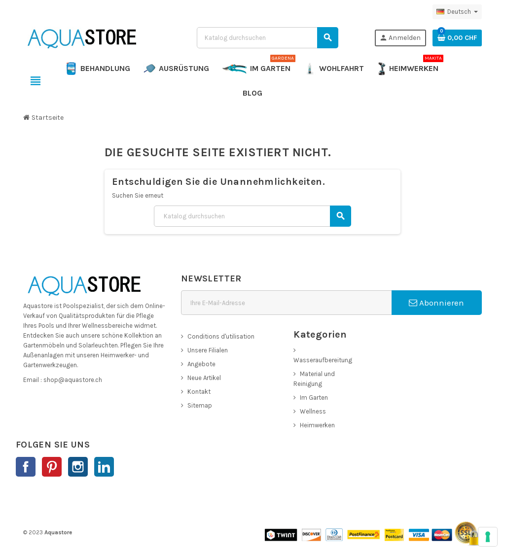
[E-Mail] (286, 302)
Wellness (313, 411)
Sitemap (199, 405)
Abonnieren (436, 303)
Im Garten (314, 397)
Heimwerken (317, 425)
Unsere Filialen (207, 350)
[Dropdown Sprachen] (457, 11)
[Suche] (267, 37)
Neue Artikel (204, 377)
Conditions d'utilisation (220, 336)
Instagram (78, 467)
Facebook (26, 467)
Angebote (201, 364)
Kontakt (199, 391)
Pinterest (52, 467)
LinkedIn (104, 467)
